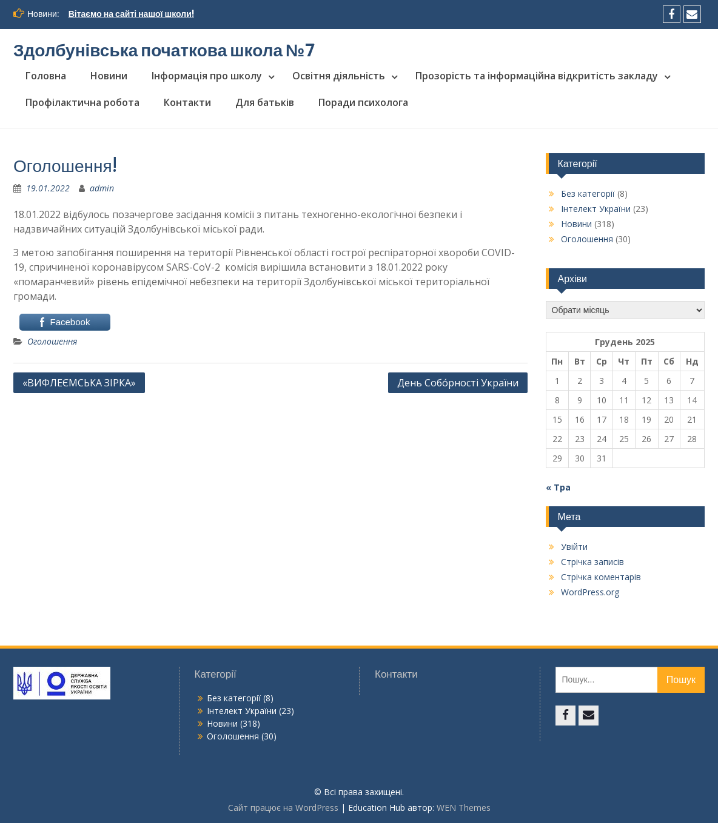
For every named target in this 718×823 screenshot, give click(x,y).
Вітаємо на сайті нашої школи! (131, 13)
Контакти (187, 102)
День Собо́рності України (457, 382)
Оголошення (52, 341)
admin (102, 188)
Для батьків (264, 102)
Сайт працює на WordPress (283, 807)
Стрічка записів (592, 561)
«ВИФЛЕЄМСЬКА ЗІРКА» (79, 382)
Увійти (574, 546)
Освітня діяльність (338, 75)
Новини (108, 75)
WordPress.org (590, 592)
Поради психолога (363, 102)
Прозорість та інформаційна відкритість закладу (536, 75)
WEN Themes (464, 807)
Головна (45, 75)
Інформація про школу (207, 75)
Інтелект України (596, 208)
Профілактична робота (82, 102)
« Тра (558, 487)
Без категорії (588, 193)
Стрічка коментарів (601, 577)
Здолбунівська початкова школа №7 (164, 50)
